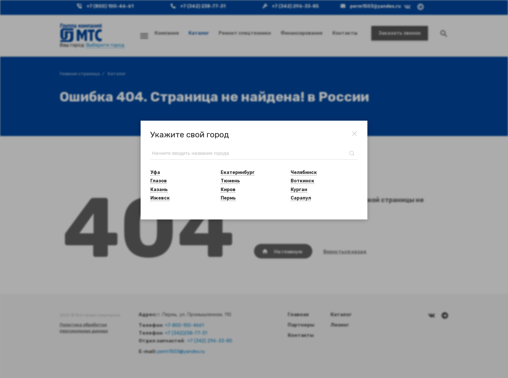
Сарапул (301, 197)
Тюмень (230, 181)
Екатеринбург (238, 172)
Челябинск (304, 172)
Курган (299, 189)
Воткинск (302, 181)
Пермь (228, 197)
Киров (228, 189)
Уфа (155, 172)
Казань (159, 189)
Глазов (158, 181)
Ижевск (160, 197)
